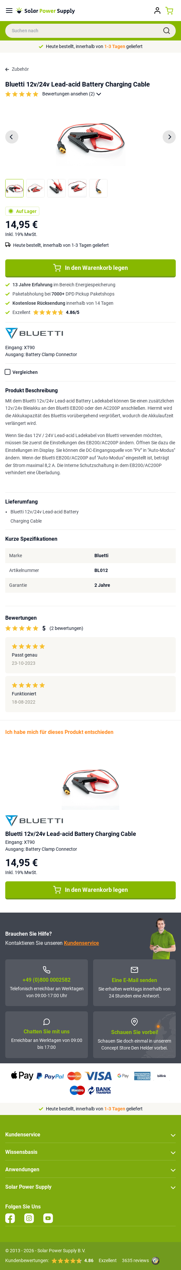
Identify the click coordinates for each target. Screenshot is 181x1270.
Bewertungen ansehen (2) (71, 94)
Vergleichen (25, 372)
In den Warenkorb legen (90, 268)
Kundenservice (81, 943)
